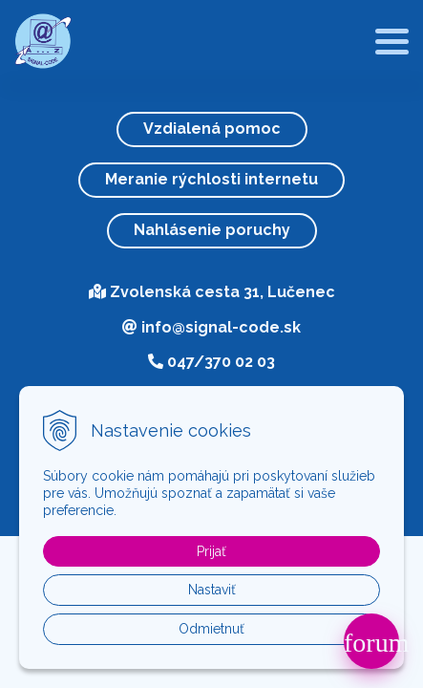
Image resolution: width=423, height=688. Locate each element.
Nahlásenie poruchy (212, 230)
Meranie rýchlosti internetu (211, 179)
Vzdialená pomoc (212, 128)
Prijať (211, 551)
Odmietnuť (211, 628)
